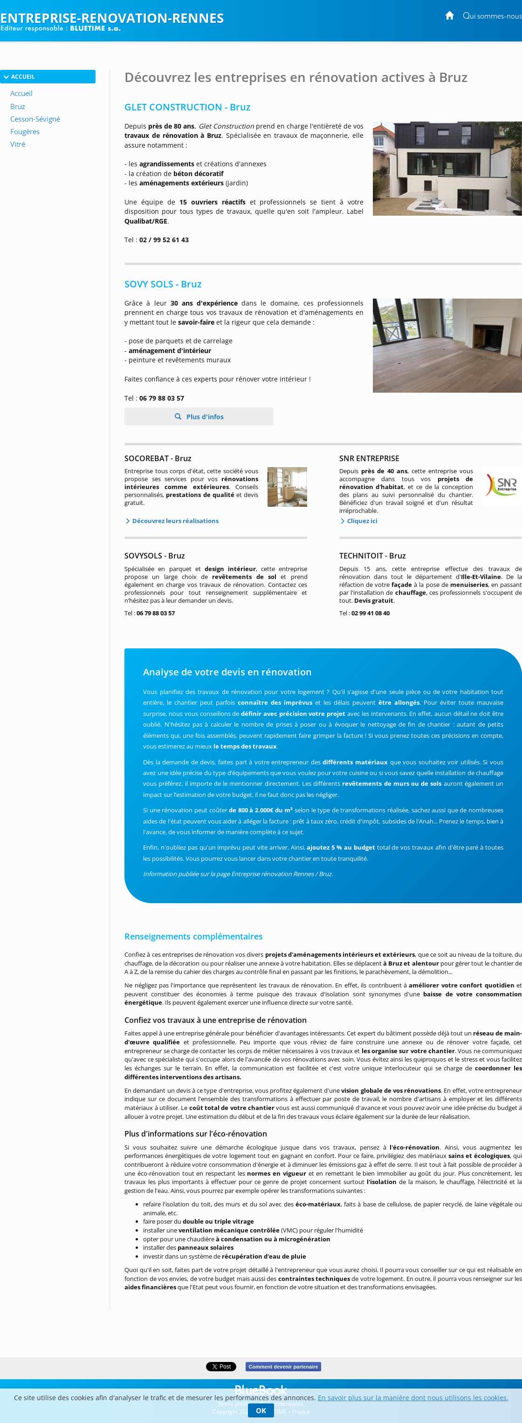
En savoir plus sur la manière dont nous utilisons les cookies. (413, 1397)
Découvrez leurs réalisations (175, 521)
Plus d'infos (204, 416)
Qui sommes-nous (492, 16)
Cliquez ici (362, 521)
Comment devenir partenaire (283, 1366)
